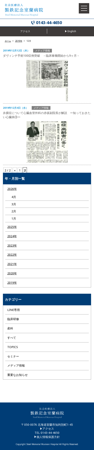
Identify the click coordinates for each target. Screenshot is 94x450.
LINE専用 (13, 310)
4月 (13, 197)
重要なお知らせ (17, 375)
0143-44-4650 (49, 23)
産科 (10, 328)
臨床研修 (13, 319)
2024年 (12, 236)
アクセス (48, 428)
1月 (13, 218)
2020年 (12, 273)
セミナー (13, 356)
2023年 (12, 245)
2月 (13, 211)
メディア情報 (16, 365)
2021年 (12, 264)
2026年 (12, 189)
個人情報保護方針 (48, 437)
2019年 (12, 282)
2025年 (12, 227)
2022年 (12, 254)
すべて (11, 337)
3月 (13, 204)
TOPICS (12, 347)
